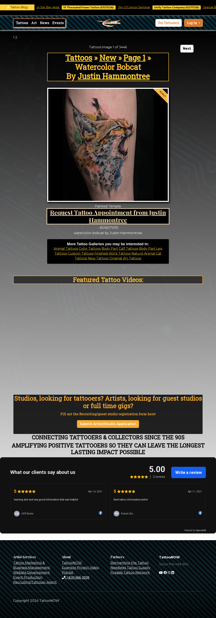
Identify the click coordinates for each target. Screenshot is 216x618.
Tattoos (22, 23)
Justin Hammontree (114, 76)
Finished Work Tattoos (112, 253)
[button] (168, 23)
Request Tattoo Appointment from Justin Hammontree (108, 216)
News (44, 23)
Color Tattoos (90, 249)
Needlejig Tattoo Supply (130, 568)
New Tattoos (98, 258)
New (107, 57)
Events (58, 23)
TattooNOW (72, 563)
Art (34, 23)
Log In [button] (192, 23)
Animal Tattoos (66, 249)
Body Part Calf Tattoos (120, 249)
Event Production (27, 577)
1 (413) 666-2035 (75, 577)
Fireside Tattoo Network (130, 572)
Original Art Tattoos (125, 258)
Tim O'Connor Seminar (137, 7)
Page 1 (134, 57)
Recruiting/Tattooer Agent (35, 582)
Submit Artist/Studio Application (108, 424)
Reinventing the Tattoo (129, 563)
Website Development (31, 572)
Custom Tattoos (81, 253)
